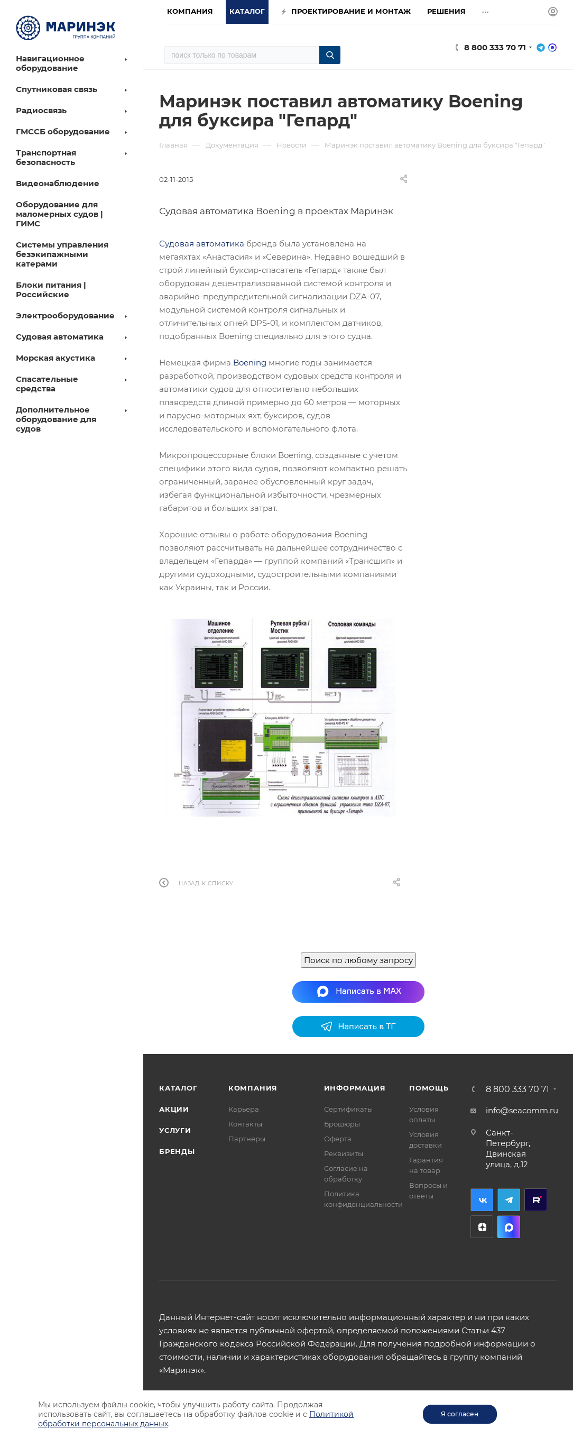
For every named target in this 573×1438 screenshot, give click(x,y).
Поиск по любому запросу (358, 960)
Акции (174, 1109)
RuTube (535, 1199)
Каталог (178, 1088)
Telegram (508, 1199)
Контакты (245, 1124)
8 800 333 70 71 (495, 47)
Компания (253, 1088)
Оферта (338, 1138)
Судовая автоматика (201, 244)
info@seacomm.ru (522, 1110)
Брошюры (342, 1124)
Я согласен (459, 1414)
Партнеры (246, 1138)
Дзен (481, 1226)
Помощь (429, 1088)
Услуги (175, 1130)
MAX (508, 1226)
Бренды (177, 1151)
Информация (355, 1088)
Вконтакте (481, 1199)
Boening (249, 363)
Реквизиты (343, 1153)
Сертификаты (348, 1109)
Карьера (243, 1109)
